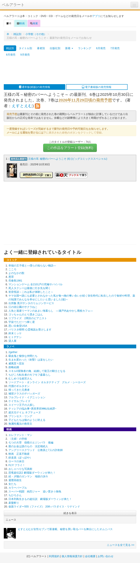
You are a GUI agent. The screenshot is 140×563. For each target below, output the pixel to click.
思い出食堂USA (17, 325)
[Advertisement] (68, 71)
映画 (21, 23)
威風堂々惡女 (16, 362)
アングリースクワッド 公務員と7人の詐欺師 (35, 449)
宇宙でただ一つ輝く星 (21, 321)
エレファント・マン (20, 434)
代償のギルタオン (19, 385)
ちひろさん (15, 494)
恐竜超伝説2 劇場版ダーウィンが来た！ (32, 471)
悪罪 (11, 276)
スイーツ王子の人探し (21, 404)
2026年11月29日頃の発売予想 (85, 100)
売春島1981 (15, 279)
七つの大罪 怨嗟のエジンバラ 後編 (30, 441)
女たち (12, 483)
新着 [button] (69, 48)
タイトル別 (25, 48)
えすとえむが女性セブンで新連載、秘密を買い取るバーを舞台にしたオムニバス (65, 528)
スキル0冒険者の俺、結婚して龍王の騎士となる (36, 370)
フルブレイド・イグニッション (26, 396)
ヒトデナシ (15, 336)
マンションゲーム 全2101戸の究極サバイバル (35, 283)
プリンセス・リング (20, 415)
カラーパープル (17, 486)
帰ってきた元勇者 (19, 389)
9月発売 (25, 54)
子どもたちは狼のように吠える (26, 419)
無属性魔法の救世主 (20, 422)
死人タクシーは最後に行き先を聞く (29, 287)
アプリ (96, 16)
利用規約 (54, 555)
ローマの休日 (16, 460)
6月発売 (101, 48)
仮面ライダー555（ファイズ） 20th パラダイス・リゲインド (44, 505)
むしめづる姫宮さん (20, 377)
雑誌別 (17, 34)
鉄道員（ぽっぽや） (20, 456)
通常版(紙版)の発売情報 (34, 86)
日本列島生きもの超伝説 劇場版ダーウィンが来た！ (40, 498)
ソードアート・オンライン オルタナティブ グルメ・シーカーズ (47, 381)
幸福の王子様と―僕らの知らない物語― (32, 264)
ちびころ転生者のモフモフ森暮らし (29, 373)
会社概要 (90, 555)
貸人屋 (12, 340)
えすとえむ (22, 106)
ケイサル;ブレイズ (19, 400)
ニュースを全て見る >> (120, 544)
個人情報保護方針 (72, 555)
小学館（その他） (36, 34)
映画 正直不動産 (19, 453)
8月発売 (10, 54)
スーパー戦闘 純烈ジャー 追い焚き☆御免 (34, 490)
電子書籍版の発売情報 (96, 86)
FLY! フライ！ (16, 464)
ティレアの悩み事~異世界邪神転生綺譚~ (32, 407)
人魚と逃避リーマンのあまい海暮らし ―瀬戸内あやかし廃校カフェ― (50, 309)
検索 (34, 23)
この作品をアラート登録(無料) (70, 148)
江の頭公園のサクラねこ (22, 306)
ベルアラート (13, 5)
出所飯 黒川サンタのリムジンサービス (31, 302)
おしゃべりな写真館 (20, 468)
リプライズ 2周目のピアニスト (27, 317)
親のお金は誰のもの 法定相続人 (28, 445)
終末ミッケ (15, 332)
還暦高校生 (15, 479)
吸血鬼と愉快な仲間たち (22, 355)
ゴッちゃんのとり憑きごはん (25, 313)
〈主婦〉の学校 (17, 437)
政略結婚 (13, 366)
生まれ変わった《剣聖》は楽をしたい (30, 358)
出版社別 (55, 48)
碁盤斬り (13, 501)
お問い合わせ (105, 555)
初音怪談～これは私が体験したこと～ (30, 291)
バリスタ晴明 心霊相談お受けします (29, 328)
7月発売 (115, 48)
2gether (12, 351)
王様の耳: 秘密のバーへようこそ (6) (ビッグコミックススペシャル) (67, 158)
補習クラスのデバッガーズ (24, 392)
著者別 (41, 48)
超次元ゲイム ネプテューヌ (24, 411)
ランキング (84, 48)
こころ (12, 268)
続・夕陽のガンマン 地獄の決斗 (28, 475)
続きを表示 (70, 512)
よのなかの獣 (16, 272)
